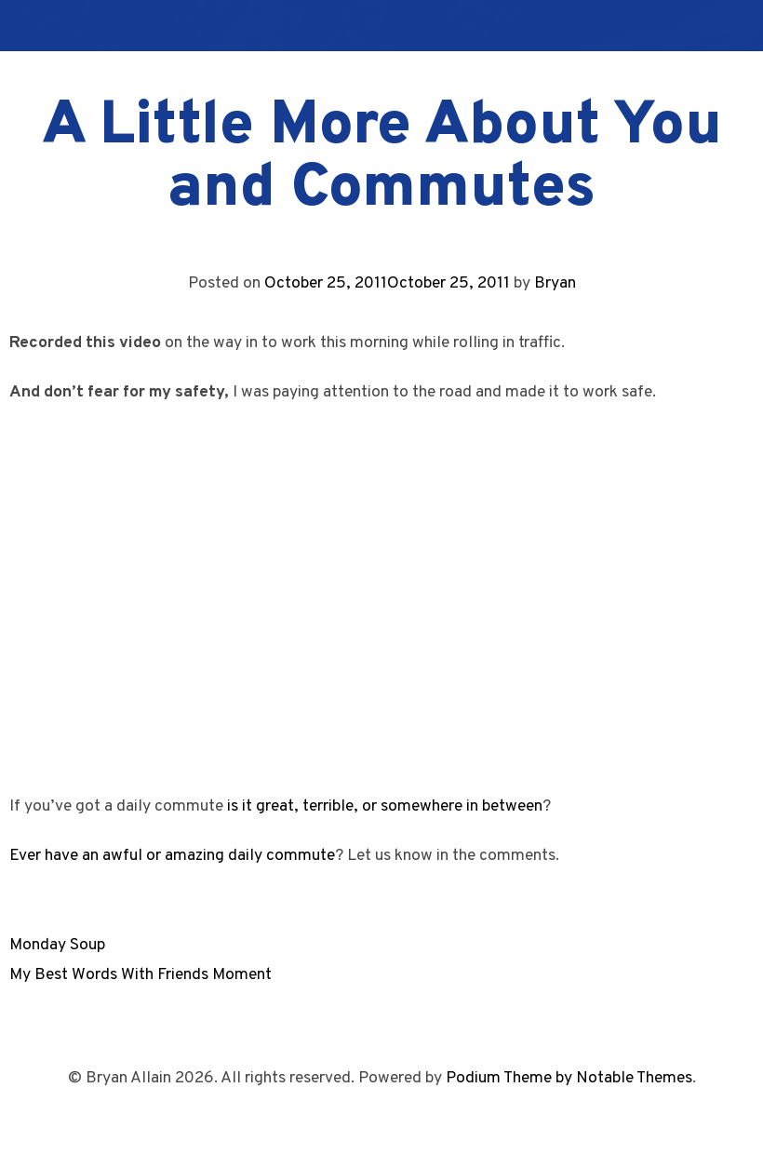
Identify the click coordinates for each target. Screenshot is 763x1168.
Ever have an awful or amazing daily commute (172, 855)
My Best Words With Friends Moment (140, 975)
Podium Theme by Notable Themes (569, 1078)
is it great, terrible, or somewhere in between (384, 806)
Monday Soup (57, 945)
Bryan (555, 283)
